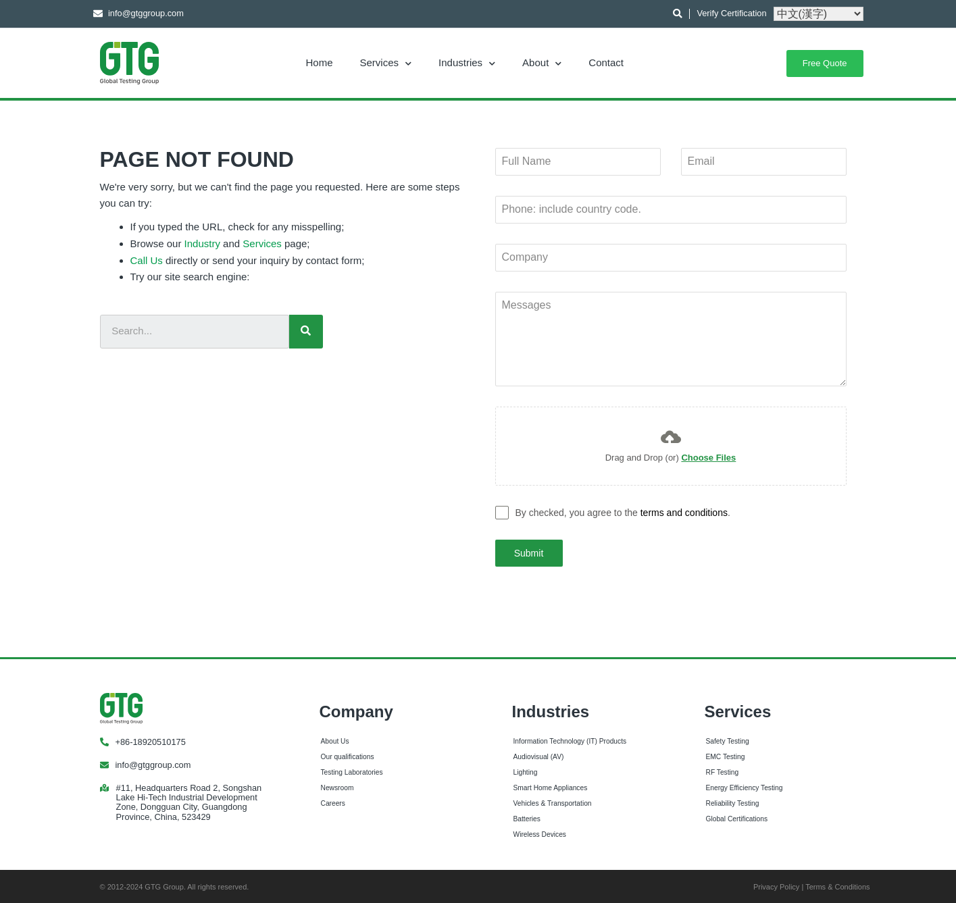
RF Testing (722, 769)
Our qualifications (347, 754)
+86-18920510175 (151, 739)
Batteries (526, 816)
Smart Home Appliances (550, 785)
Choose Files (708, 458)
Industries (466, 62)
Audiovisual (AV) (538, 754)
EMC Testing (725, 754)
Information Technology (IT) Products (570, 739)
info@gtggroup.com (153, 762)
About (541, 62)
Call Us (146, 260)
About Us (335, 739)
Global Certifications (737, 816)
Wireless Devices (539, 831)
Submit (529, 553)
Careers (333, 800)
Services (386, 62)
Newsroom (337, 785)
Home (319, 62)
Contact (606, 62)
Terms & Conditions (837, 884)
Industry (202, 243)
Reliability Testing (732, 800)
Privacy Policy (776, 884)
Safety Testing (727, 739)
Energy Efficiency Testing (744, 785)
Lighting (525, 769)
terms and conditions (684, 512)
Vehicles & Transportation (552, 800)
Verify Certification (731, 13)
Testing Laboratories (352, 769)
